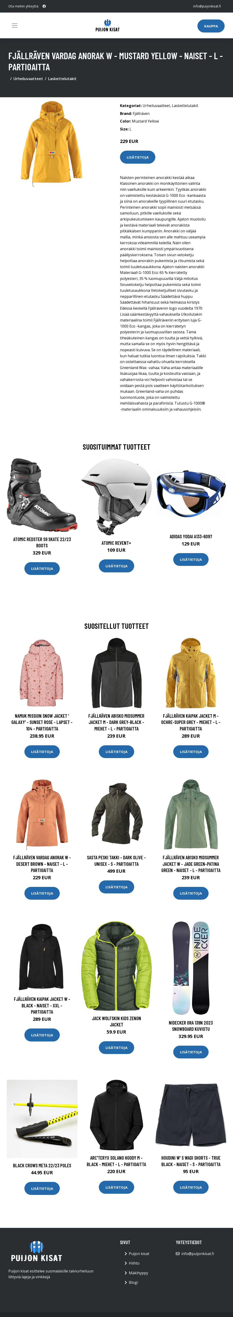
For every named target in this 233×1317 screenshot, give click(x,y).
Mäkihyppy (138, 1272)
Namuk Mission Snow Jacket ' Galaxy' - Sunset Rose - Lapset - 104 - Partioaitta (42, 722)
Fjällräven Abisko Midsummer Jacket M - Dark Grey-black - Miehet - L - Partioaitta (116, 722)
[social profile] (44, 6)
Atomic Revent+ (116, 543)
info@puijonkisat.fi (207, 6)
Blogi (133, 1282)
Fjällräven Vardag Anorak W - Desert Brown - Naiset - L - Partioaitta (42, 863)
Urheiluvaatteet (28, 78)
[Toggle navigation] (14, 25)
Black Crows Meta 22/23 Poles (42, 1165)
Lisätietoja (138, 157)
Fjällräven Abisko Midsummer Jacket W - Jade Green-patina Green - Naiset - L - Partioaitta (190, 863)
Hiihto (134, 1263)
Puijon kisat (139, 1253)
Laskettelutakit (62, 78)
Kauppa (211, 26)
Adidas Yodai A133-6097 (191, 536)
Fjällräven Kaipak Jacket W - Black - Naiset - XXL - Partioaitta (42, 1005)
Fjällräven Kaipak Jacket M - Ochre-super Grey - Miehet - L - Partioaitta (190, 722)
